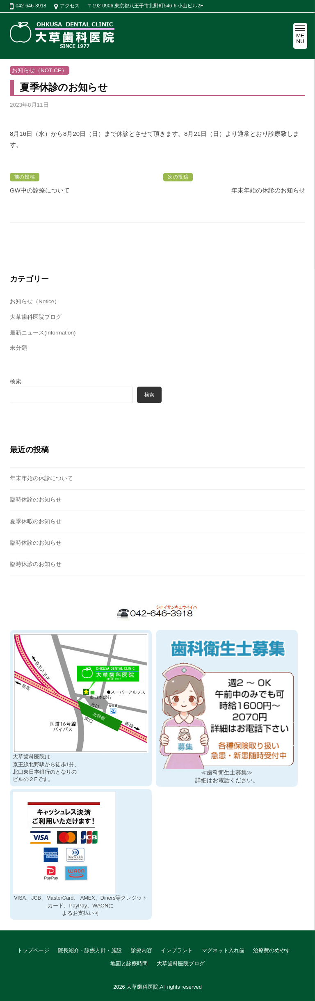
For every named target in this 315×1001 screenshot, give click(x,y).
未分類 (18, 348)
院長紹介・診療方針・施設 (90, 950)
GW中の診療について (40, 190)
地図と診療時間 (129, 963)
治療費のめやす (271, 950)
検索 (15, 381)
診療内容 (141, 950)
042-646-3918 (31, 6)
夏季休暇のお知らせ (36, 521)
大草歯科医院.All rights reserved (164, 987)
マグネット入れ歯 (223, 950)
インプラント (177, 950)
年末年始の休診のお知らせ (268, 190)
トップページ (33, 950)
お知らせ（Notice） (39, 70)
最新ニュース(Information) (43, 333)
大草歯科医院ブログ (36, 317)
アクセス (70, 6)
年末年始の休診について (41, 478)
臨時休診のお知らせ (36, 500)
